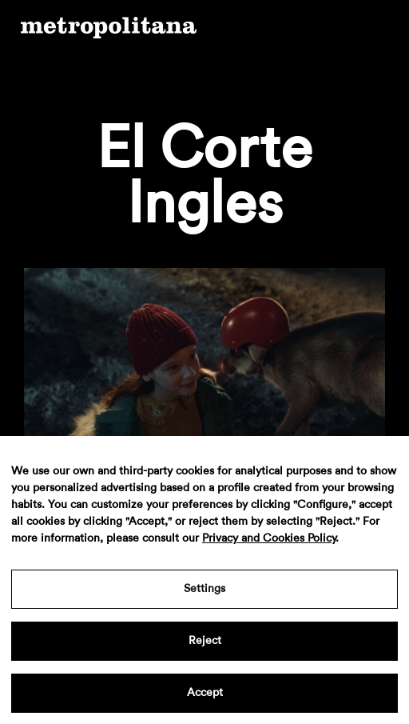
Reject (205, 640)
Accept (205, 692)
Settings (204, 588)
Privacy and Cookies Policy (269, 538)
